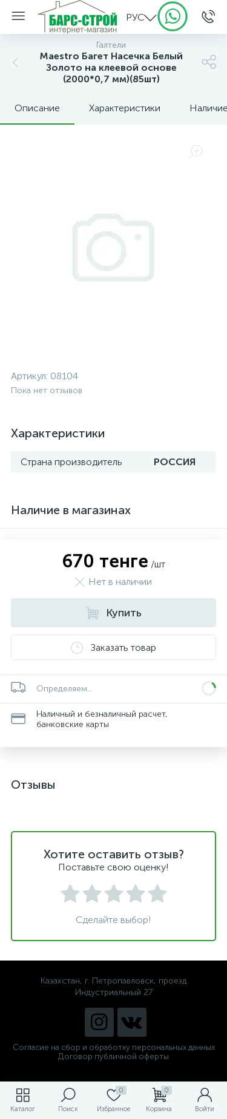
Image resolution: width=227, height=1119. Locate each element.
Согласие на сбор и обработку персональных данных (114, 1047)
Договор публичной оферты (113, 1056)
